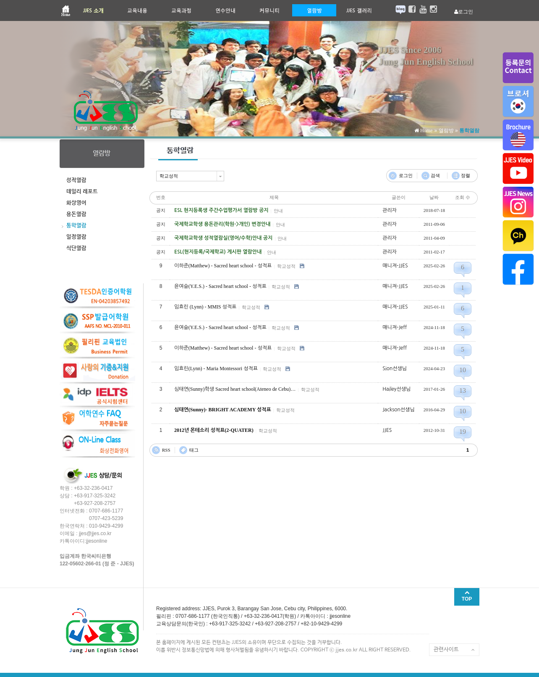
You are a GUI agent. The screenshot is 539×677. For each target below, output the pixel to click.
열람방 (446, 130)
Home (425, 130)
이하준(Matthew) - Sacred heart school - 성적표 (223, 266)
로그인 (406, 175)
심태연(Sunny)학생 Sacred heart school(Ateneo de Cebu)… (235, 389)
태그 (194, 449)
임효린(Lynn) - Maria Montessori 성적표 (216, 368)
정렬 (465, 175)
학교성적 (286, 266)
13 (462, 390)
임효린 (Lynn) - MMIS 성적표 (205, 307)
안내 (278, 210)
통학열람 (469, 130)
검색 (435, 175)
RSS (166, 449)
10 (462, 370)
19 (462, 431)
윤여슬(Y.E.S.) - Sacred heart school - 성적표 (220, 286)
